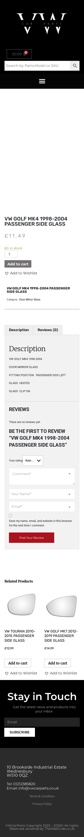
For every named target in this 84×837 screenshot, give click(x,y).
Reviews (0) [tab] (48, 330)
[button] (42, 81)
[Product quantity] (10, 254)
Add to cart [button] (17, 663)
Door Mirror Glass (29, 299)
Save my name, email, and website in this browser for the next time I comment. (40, 523)
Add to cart (17, 264)
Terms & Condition (42, 796)
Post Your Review (31, 537)
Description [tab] (19, 330)
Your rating (16, 460)
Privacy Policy (42, 804)
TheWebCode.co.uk (60, 829)
